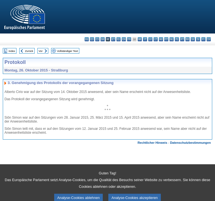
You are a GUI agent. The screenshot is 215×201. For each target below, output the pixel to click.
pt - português (182, 39)
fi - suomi (203, 39)
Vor (40, 50)
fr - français (129, 39)
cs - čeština (97, 39)
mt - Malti (166, 39)
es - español (92, 39)
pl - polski (177, 39)
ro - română (187, 39)
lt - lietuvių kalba (156, 39)
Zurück (29, 50)
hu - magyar (161, 39)
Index (12, 50)
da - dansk (103, 39)
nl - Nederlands (171, 39)
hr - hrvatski (140, 39)
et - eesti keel (113, 39)
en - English (124, 39)
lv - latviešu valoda (150, 39)
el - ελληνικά (118, 39)
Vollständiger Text (67, 50)
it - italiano (145, 39)
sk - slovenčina (193, 39)
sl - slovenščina (198, 39)
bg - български (87, 39)
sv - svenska (209, 39)
